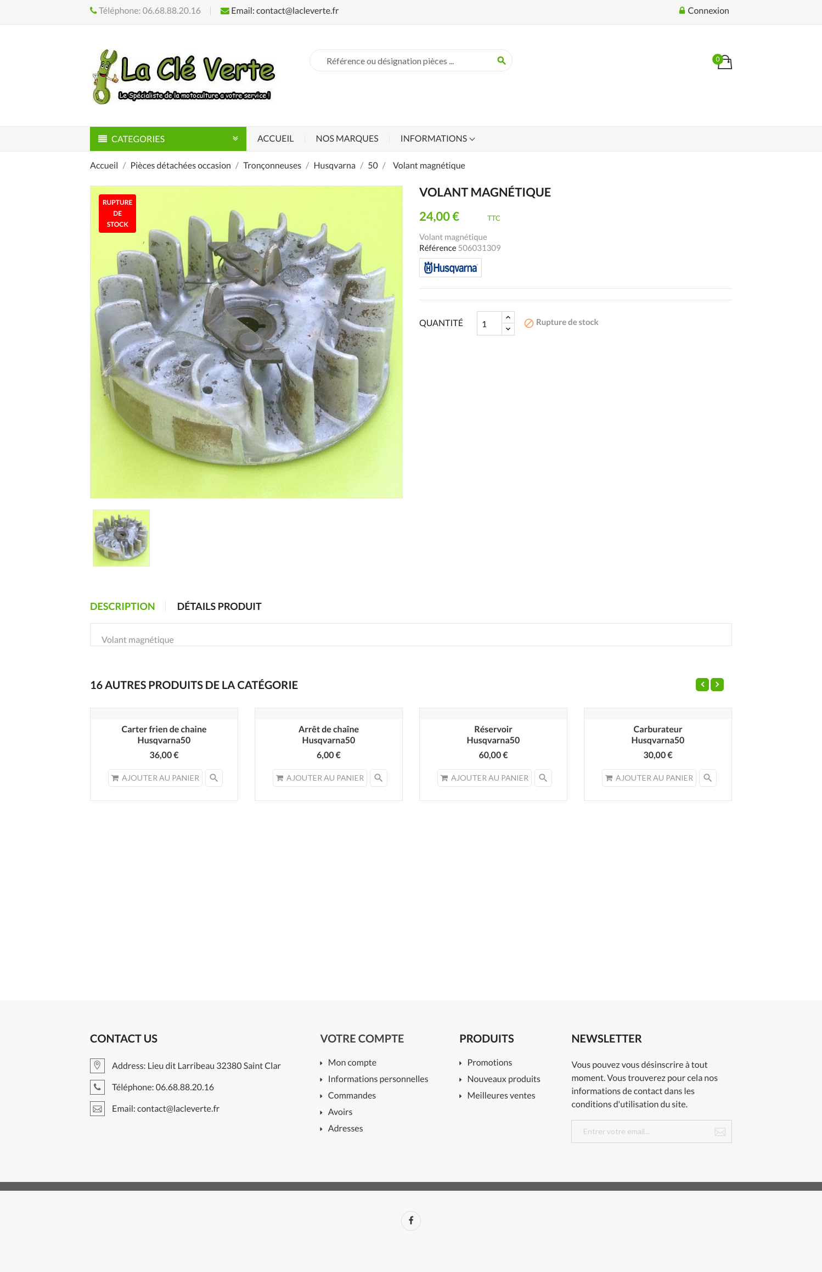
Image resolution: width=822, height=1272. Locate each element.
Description (122, 606)
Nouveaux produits (504, 1079)
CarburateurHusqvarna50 (658, 735)
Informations (435, 138)
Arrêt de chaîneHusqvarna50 (329, 735)
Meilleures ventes (502, 1096)
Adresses (345, 1129)
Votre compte (362, 1038)
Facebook (411, 1221)
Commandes (352, 1096)
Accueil (275, 138)
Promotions (490, 1063)
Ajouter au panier (155, 777)
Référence (438, 248)
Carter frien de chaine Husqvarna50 (163, 735)
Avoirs (340, 1112)
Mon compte (352, 1063)
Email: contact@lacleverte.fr (280, 10)
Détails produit (219, 606)
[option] (121, 538)
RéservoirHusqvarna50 (493, 735)
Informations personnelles (378, 1079)
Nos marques (347, 138)
